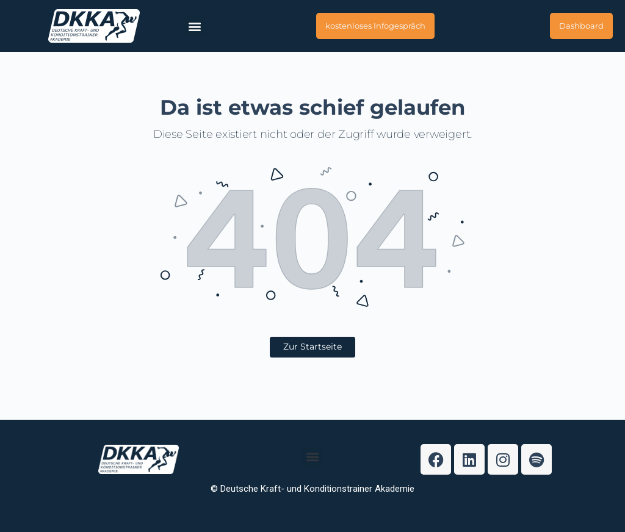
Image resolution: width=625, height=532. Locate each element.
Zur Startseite (312, 346)
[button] (195, 26)
